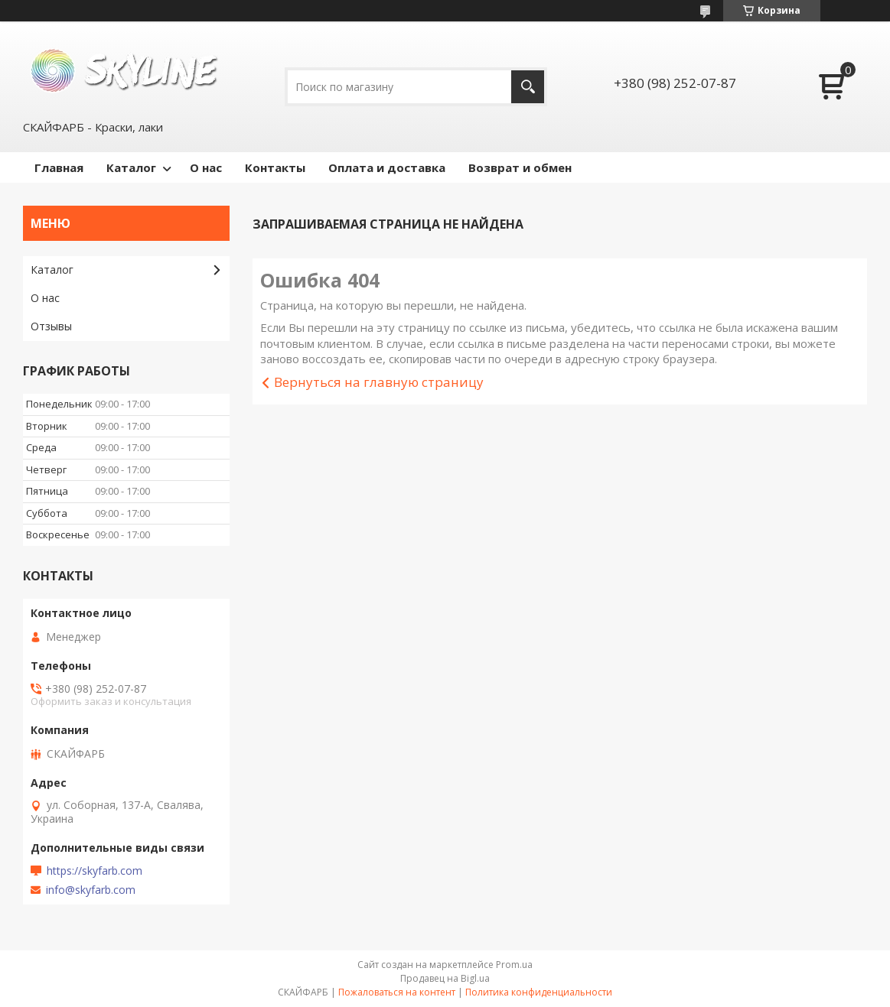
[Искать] (527, 86)
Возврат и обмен (520, 167)
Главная (58, 167)
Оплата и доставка (386, 167)
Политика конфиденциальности (538, 992)
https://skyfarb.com (94, 871)
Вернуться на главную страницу (379, 382)
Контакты (275, 167)
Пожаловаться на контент (396, 992)
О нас (206, 167)
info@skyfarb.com (90, 890)
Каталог (131, 167)
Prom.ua (514, 964)
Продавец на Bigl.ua (445, 978)
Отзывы (51, 326)
